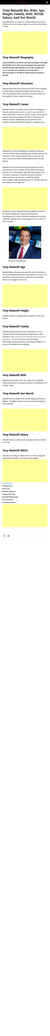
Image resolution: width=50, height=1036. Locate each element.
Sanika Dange (7, 483)
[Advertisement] (25, 42)
